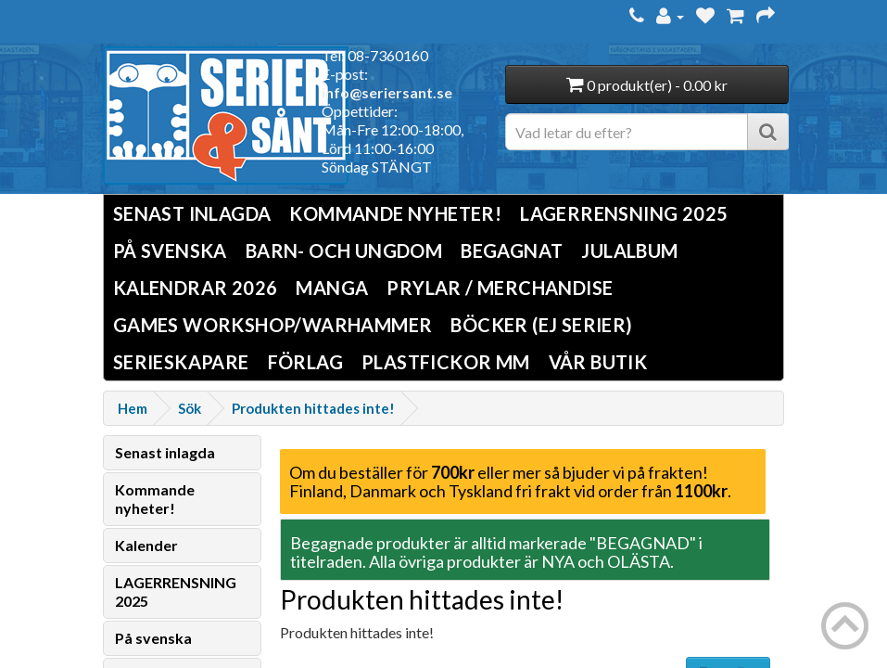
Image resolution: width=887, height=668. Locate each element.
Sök (189, 408)
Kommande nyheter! (395, 213)
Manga (332, 287)
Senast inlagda (192, 213)
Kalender (146, 545)
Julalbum (629, 250)
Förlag (305, 362)
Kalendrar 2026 (195, 287)
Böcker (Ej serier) (541, 325)
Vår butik (598, 362)
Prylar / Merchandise (499, 287)
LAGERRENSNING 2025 (624, 213)
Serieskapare (181, 362)
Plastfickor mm (445, 362)
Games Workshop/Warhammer (273, 325)
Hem (132, 408)
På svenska (170, 250)
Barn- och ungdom (344, 250)
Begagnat (512, 250)
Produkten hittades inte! (313, 408)
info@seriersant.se (387, 92)
